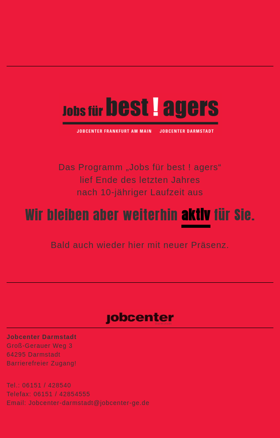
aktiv (195, 215)
